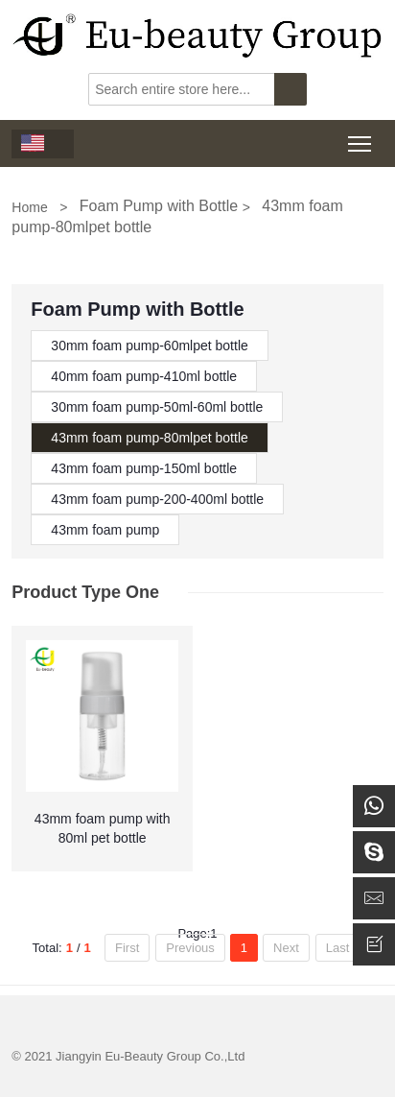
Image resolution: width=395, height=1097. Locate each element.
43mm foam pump (105, 529)
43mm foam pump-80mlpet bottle (149, 437)
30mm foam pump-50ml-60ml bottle (157, 407)
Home (29, 207)
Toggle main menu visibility (361, 138)
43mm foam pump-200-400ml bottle (157, 499)
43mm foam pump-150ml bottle (144, 468)
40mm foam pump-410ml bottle (144, 376)
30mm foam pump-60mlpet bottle (149, 345)
